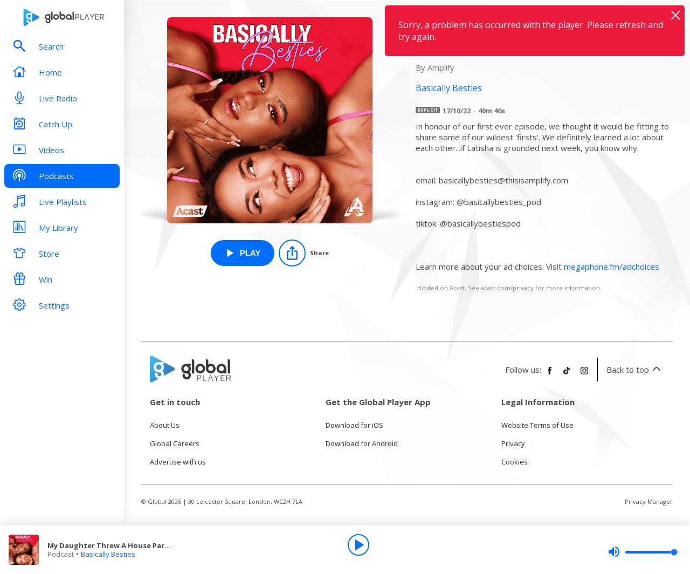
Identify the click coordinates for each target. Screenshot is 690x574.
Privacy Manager (649, 501)
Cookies (514, 462)
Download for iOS (354, 425)
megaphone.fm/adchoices (611, 266)
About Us (165, 425)
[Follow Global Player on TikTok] (567, 374)
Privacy (513, 443)
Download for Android (362, 443)
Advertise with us (178, 462)
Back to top (635, 369)
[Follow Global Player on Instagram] (584, 374)
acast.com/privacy (507, 288)
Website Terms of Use (537, 425)
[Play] (358, 545)
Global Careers (174, 443)
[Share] (304, 253)
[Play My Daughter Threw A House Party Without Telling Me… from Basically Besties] (243, 253)
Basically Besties (108, 554)
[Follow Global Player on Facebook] (549, 374)
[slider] (643, 552)
